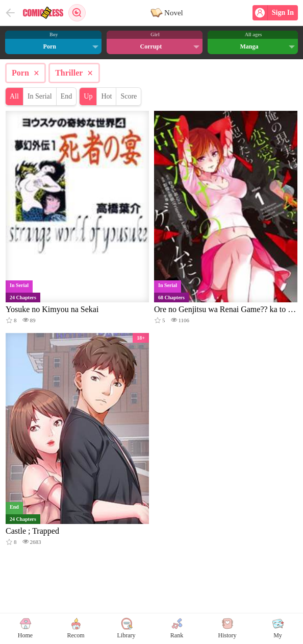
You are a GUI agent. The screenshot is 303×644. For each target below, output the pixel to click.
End (66, 96)
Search (77, 12)
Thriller (74, 73)
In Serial (40, 96)
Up (88, 96)
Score (128, 96)
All (14, 96)
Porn (25, 73)
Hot (106, 96)
